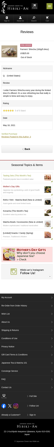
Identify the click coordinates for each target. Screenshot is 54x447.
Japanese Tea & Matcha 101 (14, 363)
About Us (20, 19)
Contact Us (6, 387)
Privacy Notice (7, 346)
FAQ (3, 379)
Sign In (6, 19)
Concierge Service (9, 371)
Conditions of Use (9, 338)
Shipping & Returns (10, 330)
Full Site (33, 396)
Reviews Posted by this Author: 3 (16, 137)
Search (34, 19)
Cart (47, 19)
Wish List (5, 314)
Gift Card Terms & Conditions (14, 354)
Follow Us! (34, 406)
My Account (6, 297)
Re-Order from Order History (14, 305)
